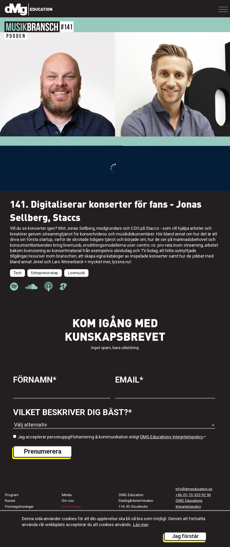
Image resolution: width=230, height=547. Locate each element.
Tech (17, 273)
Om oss (68, 501)
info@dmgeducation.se (194, 489)
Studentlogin (71, 506)
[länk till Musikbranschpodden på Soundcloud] (31, 286)
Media (67, 495)
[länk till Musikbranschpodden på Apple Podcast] (48, 286)
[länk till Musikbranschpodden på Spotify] (14, 286)
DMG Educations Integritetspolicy (171, 436)
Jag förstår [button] (185, 536)
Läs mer (140, 524)
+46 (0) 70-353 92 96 (193, 495)
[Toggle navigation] (223, 9)
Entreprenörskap (44, 273)
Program (12, 495)
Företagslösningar (19, 506)
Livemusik (76, 273)
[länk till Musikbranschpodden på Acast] (63, 289)
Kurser (10, 501)
